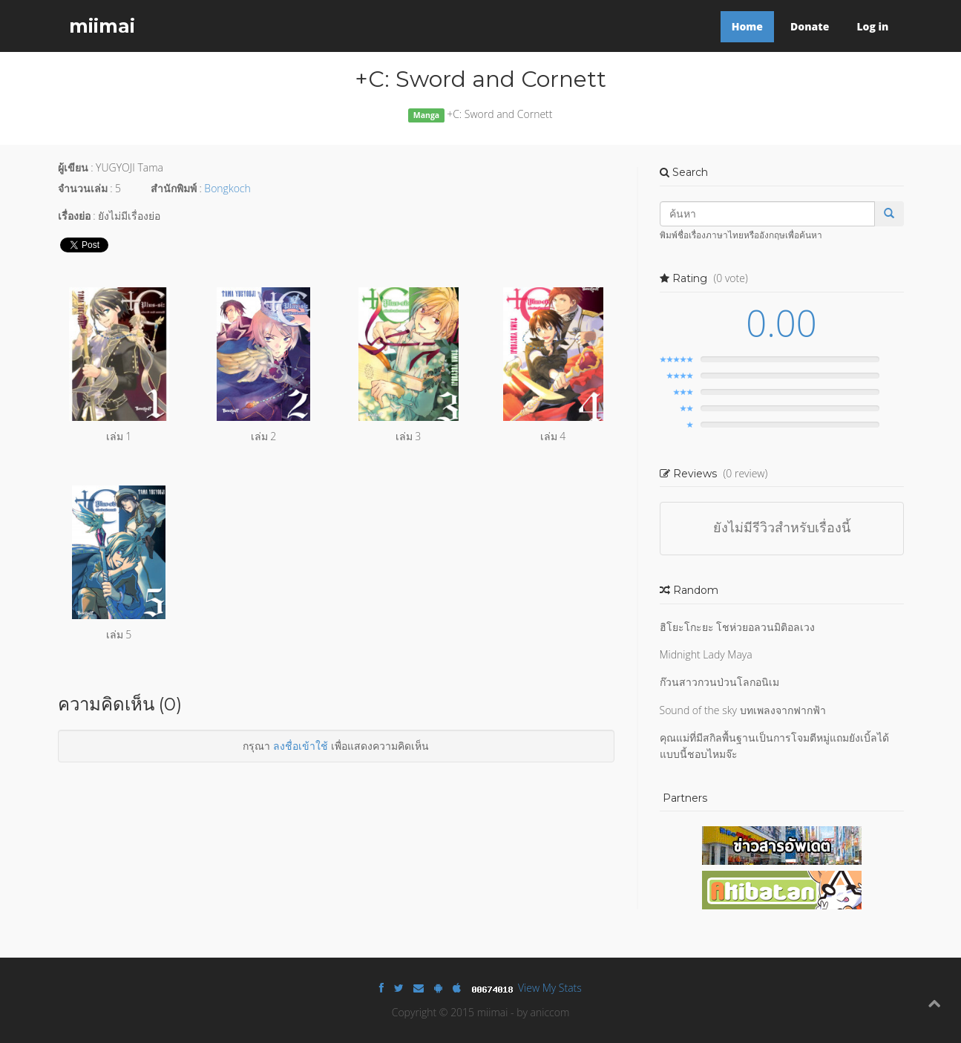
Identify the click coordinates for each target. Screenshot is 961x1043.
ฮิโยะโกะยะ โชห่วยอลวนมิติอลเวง (738, 627)
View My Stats (550, 988)
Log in (872, 26)
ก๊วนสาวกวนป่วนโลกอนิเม (719, 682)
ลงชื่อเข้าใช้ (300, 746)
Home (747, 26)
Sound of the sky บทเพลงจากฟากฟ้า (743, 710)
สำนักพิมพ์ (174, 188)
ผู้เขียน (73, 167)
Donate (809, 26)
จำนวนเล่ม (83, 188)
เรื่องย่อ (74, 216)
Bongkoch (227, 188)
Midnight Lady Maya (706, 654)
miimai (102, 26)
